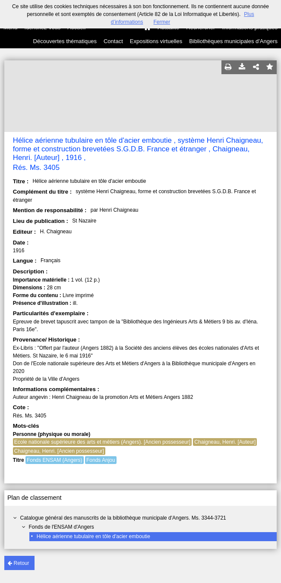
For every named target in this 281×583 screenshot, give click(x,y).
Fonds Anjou (100, 460)
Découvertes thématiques (65, 41)
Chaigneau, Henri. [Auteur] (225, 442)
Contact (113, 41)
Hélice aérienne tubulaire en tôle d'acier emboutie (93, 536)
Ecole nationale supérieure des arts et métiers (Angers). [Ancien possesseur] (102, 442)
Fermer (162, 22)
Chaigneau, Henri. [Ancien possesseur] (59, 451)
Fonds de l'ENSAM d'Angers (61, 527)
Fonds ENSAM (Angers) (54, 460)
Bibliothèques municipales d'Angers (233, 41)
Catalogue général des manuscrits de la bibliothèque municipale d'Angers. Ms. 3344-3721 (123, 518)
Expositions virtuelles (156, 41)
